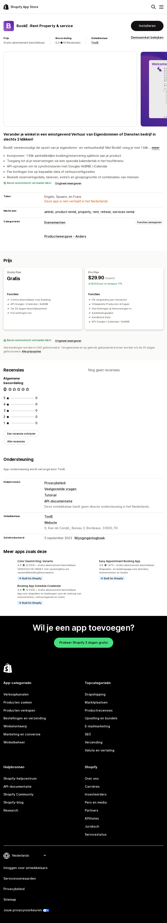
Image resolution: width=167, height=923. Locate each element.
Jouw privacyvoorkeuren (22, 910)
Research (10, 810)
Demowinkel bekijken (147, 37)
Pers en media (96, 802)
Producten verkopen (19, 710)
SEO (88, 734)
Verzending (93, 742)
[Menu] (161, 7)
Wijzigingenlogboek (89, 538)
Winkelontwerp (15, 726)
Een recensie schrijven (21, 433)
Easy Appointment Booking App (119, 561)
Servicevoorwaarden (19, 878)
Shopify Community (18, 794)
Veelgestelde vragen (60, 489)
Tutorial (50, 495)
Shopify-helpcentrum (20, 778)
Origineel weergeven (68, 183)
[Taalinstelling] (29, 855)
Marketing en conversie (21, 734)
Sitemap (9, 899)
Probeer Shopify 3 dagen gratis (83, 642)
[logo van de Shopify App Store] (20, 7)
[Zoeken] (153, 7)
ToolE (95, 42)
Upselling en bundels (101, 718)
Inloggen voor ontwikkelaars (25, 868)
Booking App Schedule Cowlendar (39, 586)
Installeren (147, 26)
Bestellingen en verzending (24, 718)
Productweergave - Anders (65, 236)
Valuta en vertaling (99, 750)
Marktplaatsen (96, 702)
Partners (91, 810)
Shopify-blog (13, 802)
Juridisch (92, 826)
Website (50, 522)
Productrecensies (99, 710)
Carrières (92, 786)
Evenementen (54, 222)
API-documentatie (58, 501)
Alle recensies (16, 441)
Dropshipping (95, 694)
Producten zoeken (17, 702)
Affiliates (92, 818)
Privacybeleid (54, 483)
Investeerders (96, 794)
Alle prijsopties (31, 351)
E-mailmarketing (97, 726)
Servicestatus (96, 834)
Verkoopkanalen (16, 694)
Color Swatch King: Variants (35, 561)
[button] (42, 570)
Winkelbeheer (14, 742)
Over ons (92, 778)
